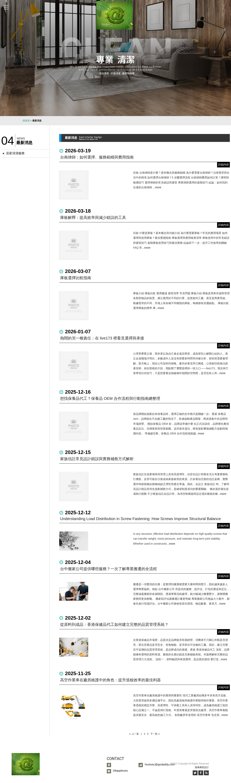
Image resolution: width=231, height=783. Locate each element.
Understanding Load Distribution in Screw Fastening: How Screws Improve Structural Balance (140, 519)
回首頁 (26, 120)
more (158, 187)
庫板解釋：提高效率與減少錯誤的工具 (93, 217)
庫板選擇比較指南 (75, 278)
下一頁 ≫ (155, 734)
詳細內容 (223, 164)
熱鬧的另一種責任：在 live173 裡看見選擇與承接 (102, 338)
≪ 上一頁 (134, 734)
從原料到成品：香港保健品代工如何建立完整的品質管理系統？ (114, 624)
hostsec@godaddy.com (160, 764)
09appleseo (120, 770)
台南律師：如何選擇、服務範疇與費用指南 (97, 157)
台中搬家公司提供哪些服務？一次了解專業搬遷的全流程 (108, 569)
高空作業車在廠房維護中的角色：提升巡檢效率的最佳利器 (110, 680)
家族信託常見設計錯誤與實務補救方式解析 (97, 459)
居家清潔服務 (15, 153)
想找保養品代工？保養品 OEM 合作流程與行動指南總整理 (110, 398)
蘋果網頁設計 (202, 767)
